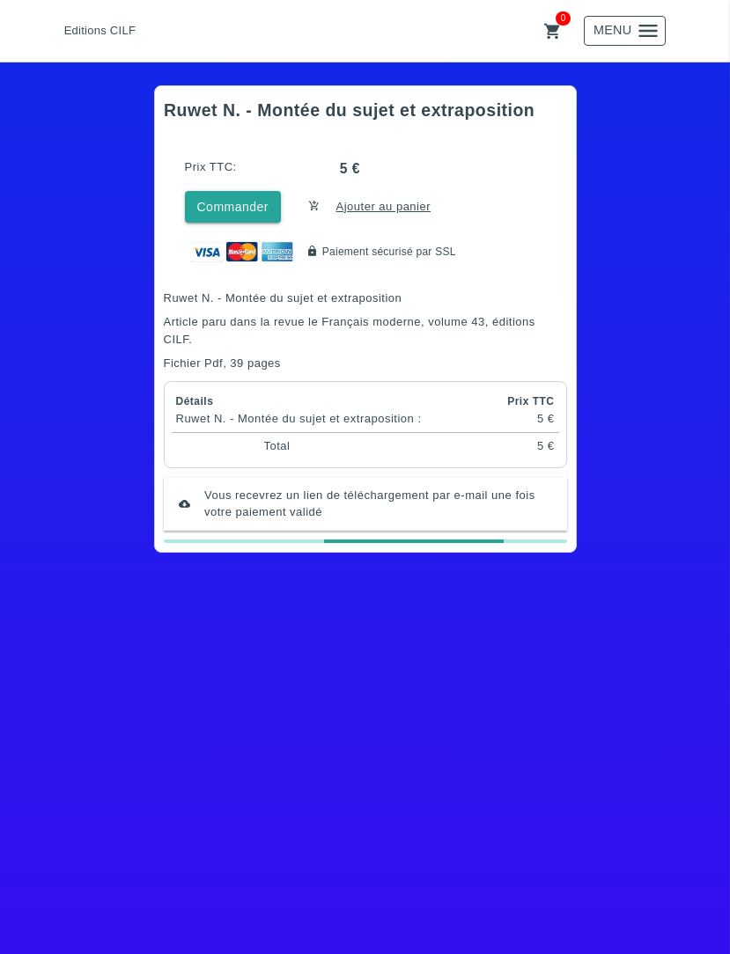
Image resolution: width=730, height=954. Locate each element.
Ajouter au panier (383, 206)
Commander (233, 207)
